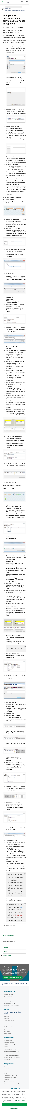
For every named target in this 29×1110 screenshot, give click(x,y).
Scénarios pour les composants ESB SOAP (15, 10)
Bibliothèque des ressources (11, 1004)
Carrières (6, 1079)
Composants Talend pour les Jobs (13, 6)
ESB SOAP (7, 8)
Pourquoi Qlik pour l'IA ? (10, 1048)
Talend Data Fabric (9, 1020)
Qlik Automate (7, 1032)
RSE (5, 1070)
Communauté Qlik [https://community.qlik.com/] (15, 1088)
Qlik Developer (8, 996)
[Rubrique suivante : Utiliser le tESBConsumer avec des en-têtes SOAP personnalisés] (21, 983)
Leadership (7, 1068)
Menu (27, 3)
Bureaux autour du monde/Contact (13, 1083)
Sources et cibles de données (12, 1056)
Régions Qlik (7, 1058)
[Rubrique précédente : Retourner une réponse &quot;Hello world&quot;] (7, 983)
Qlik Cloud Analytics (9, 1026)
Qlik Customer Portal (9, 1002)
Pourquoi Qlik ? (8, 1039)
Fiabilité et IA (7, 1046)
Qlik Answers (7, 1028)
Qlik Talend (7, 1015)
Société (6, 1066)
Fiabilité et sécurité (9, 1042)
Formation (6, 998)
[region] (14, 1099)
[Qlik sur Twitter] (23, 1088)
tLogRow (5, 950)
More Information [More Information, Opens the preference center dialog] (14, 1108)
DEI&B (5, 1072)
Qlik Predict (7, 1030)
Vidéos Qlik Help (8, 994)
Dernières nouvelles (9, 1081)
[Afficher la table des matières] (3, 6)
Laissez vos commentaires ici (12, 976)
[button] (25, 645)
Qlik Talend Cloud (8, 1017)
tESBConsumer (7, 930)
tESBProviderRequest (8, 934)
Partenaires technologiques (11, 1054)
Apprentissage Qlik (9, 1000)
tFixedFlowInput (7, 954)
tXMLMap (5, 946)
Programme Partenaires (10, 1076)
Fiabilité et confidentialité (10, 1044)
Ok (14, 1104)
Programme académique (10, 1074)
